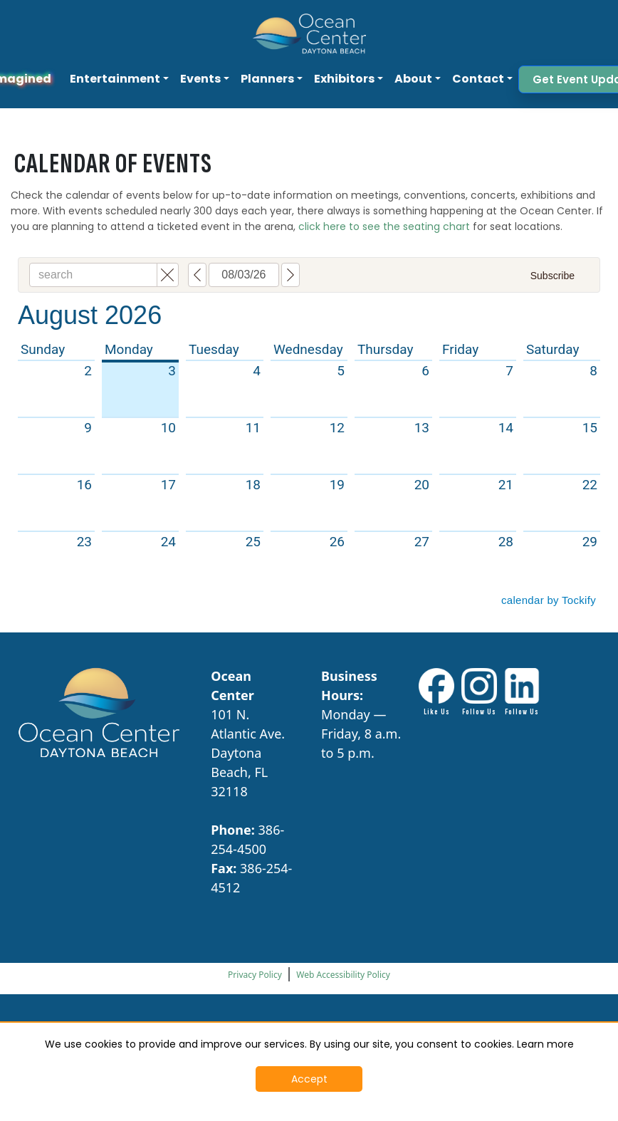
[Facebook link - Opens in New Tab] (436, 692)
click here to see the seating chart (384, 226)
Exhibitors (344, 79)
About (413, 79)
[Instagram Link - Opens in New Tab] (479, 692)
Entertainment (115, 79)
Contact (478, 79)
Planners (267, 79)
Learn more (545, 1044)
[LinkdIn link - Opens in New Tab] (522, 692)
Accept (309, 1079)
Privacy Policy (255, 975)
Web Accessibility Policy (343, 975)
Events (200, 79)
